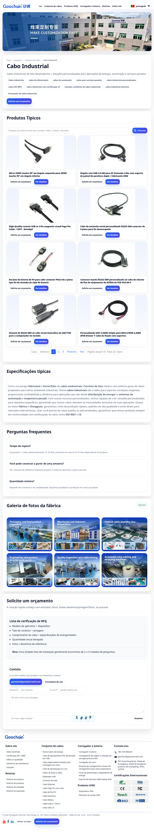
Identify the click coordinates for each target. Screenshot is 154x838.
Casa (9, 60)
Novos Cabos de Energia (53, 752)
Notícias (106, 6)
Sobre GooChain (13, 752)
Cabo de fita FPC (49, 792)
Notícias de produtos (15, 783)
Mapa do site (74, 815)
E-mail (53, 690)
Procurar (140, 130)
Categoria (18, 60)
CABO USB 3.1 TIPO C (52, 803)
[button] (74, 48)
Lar (40, 6)
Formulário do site (54, 681)
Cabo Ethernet (49, 784)
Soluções (10, 767)
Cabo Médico (48, 800)
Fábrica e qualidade (15, 759)
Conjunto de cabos (53, 6)
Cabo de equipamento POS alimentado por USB (59, 757)
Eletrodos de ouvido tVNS (89, 795)
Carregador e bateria (90, 6)
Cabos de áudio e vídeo (52, 772)
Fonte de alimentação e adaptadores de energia (95, 774)
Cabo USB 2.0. (49, 807)
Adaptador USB (49, 776)
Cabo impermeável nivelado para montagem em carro (56, 763)
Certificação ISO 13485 (16, 755)
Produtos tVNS (71, 6)
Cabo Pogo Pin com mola (53, 788)
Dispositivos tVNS (86, 791)
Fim (82, 351)
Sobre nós (117, 6)
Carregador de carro (87, 762)
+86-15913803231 (125, 752)
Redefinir (138, 718)
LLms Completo (93, 815)
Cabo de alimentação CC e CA (55, 769)
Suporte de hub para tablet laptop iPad (95, 779)
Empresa (14, 690)
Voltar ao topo (24, 821)
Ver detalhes (41, 181)
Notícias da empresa (15, 779)
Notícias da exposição (16, 791)
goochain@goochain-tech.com (26, 681)
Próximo (72, 351)
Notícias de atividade (15, 787)
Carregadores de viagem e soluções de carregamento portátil (95, 757)
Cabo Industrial (49, 796)
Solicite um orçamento (19, 101)
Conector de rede (50, 780)
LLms (83, 815)
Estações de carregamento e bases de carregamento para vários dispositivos (95, 767)
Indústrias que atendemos (18, 763)
